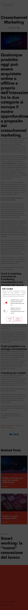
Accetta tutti (10, 319)
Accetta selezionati (17, 319)
